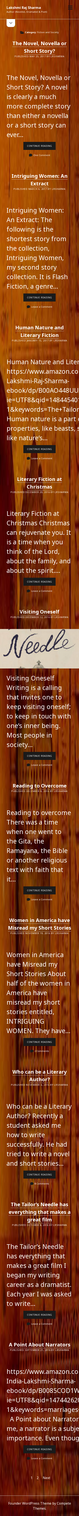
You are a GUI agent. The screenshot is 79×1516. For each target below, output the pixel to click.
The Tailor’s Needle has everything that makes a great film (40, 1212)
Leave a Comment (41, 306)
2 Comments (42, 1051)
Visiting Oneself (39, 611)
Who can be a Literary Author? (39, 1075)
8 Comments (42, 1183)
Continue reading (41, 147)
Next (46, 1477)
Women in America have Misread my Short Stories (39, 924)
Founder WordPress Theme (29, 1503)
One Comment (41, 155)
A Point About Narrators (39, 1344)
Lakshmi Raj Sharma (24, 7)
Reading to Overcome (40, 785)
